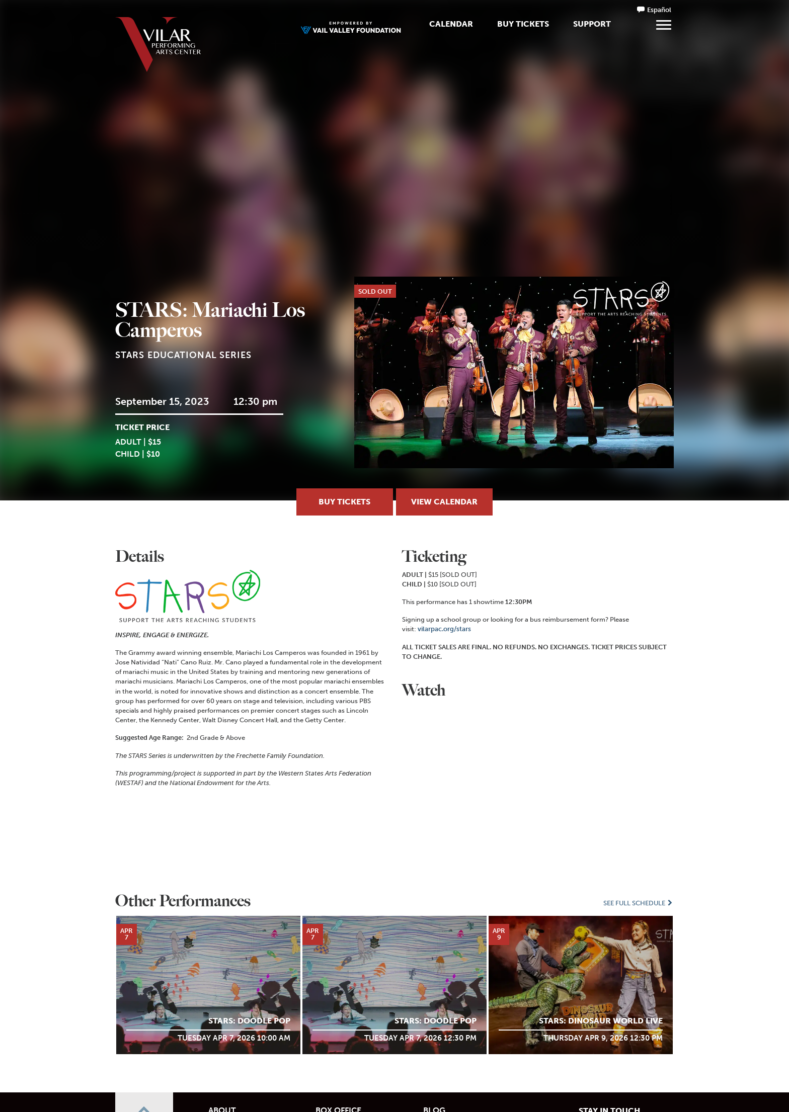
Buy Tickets (523, 24)
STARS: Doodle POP (249, 1020)
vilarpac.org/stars (444, 629)
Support (592, 24)
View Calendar (444, 501)
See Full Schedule (638, 903)
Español (659, 10)
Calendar (451, 24)
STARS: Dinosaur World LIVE (601, 1020)
